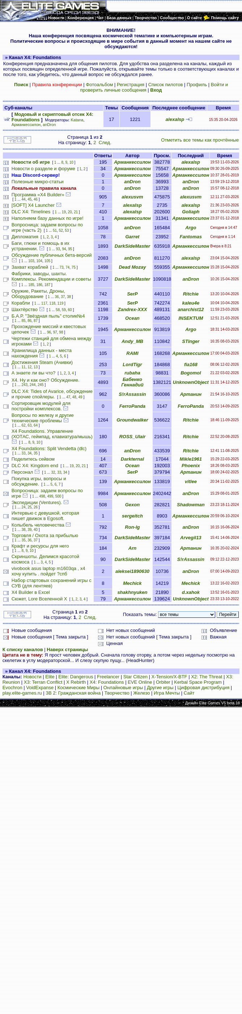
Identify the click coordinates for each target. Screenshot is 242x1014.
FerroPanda (132, 406)
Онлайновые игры (123, 687)
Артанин (190, 394)
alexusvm (132, 197)
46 (36, 199)
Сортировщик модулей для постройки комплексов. (41, 406)
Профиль (197, 84)
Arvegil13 (190, 537)
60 (70, 310)
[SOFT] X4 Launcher (33, 205)
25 (29, 507)
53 (67, 230)
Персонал (22, 472)
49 (80, 397)
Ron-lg (132, 527)
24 (24, 507)
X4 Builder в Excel (31, 592)
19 (64, 212)
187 (47, 285)
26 (36, 507)
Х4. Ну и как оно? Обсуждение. (46, 380)
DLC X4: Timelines (31, 211)
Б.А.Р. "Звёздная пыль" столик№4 (48, 316)
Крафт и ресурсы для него (40, 546)
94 (64, 249)
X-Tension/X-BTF (169, 676)
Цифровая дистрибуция (203, 687)
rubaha (132, 373)
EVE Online (140, 682)
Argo (190, 227)
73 (61, 267)
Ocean (132, 318)
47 (68, 397)
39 (29, 530)
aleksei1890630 (132, 571)
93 (58, 249)
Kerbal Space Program (198, 682)
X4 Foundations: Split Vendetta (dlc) (49, 448)
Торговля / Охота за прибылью (45, 535)
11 (24, 367)
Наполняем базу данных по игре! (48, 218)
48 (74, 397)
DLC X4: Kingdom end (35, 465)
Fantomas (191, 236)
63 (29, 425)
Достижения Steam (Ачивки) (42, 362)
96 (49, 332)
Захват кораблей (30, 267)
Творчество (117, 693)
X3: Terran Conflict (43, 682)
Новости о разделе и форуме (43, 168)
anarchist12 (191, 309)
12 (29, 367)
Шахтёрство (25, 309)
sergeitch (132, 516)
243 (25, 385)
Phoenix (191, 465)
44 (24, 199)
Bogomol (191, 373)
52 (61, 230)
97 (55, 332)
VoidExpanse (40, 687)
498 (42, 496)
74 (67, 267)
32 (53, 472)
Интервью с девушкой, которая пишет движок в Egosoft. (45, 515)
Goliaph (190, 211)
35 (36, 453)
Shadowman (191, 504)
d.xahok (191, 592)
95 (70, 249)
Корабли (21, 303)
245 (41, 385)
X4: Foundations (107, 682)
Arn (132, 548)
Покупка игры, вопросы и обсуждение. (39, 481)
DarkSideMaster (132, 246)
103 (31, 261)
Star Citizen (135, 676)
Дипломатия (25, 236)
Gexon (132, 504)
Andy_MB (132, 341)
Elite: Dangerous (75, 676)
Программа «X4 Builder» (38, 194)
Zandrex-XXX (132, 309)
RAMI (132, 353)
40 (36, 530)
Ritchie (191, 294)
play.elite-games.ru (22, 693)
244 (33, 385)
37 (63, 297)
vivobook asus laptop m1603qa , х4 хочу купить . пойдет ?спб (48, 571)
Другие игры (160, 687)
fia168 (191, 364)
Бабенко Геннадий (132, 382)
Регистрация (130, 84)
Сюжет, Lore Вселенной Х (39, 599)
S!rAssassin (132, 394)
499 (50, 496)
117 (44, 303)
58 (58, 310)
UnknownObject (191, 382)
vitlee (191, 481)
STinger (190, 341)
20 (70, 212)
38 (69, 297)
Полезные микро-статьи (38, 181)
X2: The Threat (206, 676)
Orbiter (163, 682)
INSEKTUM (190, 318)
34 (29, 453)
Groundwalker (132, 420)
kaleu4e (190, 303)
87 (36, 321)
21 (76, 212)
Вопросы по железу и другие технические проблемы (43, 417)
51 (55, 230)
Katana (77, 120)
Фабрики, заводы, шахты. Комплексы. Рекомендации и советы (51, 276)
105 (47, 261)
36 (57, 297)
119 (61, 303)
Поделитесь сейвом (33, 459)
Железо (141, 693)
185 (31, 285)
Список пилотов (165, 84)
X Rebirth (76, 682)
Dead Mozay (132, 267)
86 (29, 321)
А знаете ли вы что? (33, 373)
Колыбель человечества (38, 525)
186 (39, 285)
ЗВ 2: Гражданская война (73, 693)
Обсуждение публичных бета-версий (52, 255)
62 (24, 425)
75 (74, 267)
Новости (32, 676)
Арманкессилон (26, 124)
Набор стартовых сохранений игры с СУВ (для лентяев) (52, 583)
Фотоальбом (99, 84)
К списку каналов (23, 649)
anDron (49, 124)
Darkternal (132, 459)
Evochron (12, 687)
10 (71, 162)
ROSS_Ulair (132, 436)
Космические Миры (78, 687)
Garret (132, 236)
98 (61, 332)
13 (36, 367)
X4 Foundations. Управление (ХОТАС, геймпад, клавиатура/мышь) (52, 433)
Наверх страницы (67, 649)
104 (39, 261)
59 (64, 310)
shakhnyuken (132, 592)
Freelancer (108, 676)
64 (36, 425)
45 (29, 199)
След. (105, 142)
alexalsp (175, 119)
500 (58, 496)
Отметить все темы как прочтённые (200, 140)
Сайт (189, 693)
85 (24, 321)
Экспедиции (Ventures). (37, 502)
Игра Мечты (167, 693)
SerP (132, 294)
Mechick (132, 583)
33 (24, 453)
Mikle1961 (191, 459)
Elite (49, 676)
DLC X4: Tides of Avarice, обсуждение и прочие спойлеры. (52, 394)
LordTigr (132, 364)
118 (52, 303)
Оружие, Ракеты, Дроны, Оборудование (38, 293)
